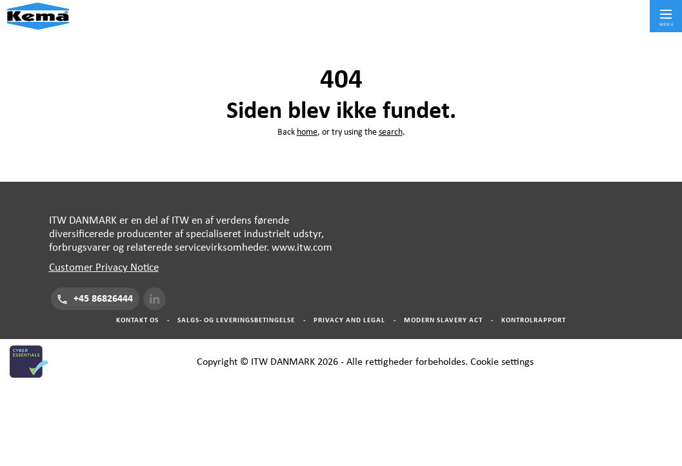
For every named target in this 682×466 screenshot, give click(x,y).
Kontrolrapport (533, 320)
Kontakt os (137, 320)
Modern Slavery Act (443, 320)
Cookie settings (502, 361)
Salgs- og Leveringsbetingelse (236, 320)
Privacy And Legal (349, 320)
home (307, 132)
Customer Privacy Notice (104, 267)
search (391, 132)
